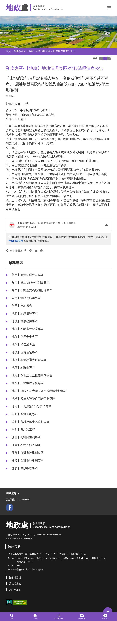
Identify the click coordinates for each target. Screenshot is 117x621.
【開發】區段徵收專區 (23, 468)
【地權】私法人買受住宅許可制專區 (32, 398)
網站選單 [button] (12, 493)
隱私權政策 (15, 583)
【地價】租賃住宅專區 (23, 352)
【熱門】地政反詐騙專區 (25, 298)
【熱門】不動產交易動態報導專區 (30, 290)
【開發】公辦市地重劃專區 (26, 452)
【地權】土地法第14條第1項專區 (30, 406)
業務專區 (18, 51)
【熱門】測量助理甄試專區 (26, 274)
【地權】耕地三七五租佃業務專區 (30, 375)
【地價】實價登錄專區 (23, 321)
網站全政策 (15, 589)
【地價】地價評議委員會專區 (27, 359)
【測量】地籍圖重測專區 (25, 437)
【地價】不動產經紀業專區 (26, 329)
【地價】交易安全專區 (23, 336)
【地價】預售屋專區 (22, 344)
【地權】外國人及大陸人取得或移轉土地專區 (38, 391)
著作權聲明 (15, 577)
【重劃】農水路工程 (22, 429)
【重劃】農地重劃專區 (23, 414)
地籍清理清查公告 (63, 51)
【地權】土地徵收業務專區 (26, 383)
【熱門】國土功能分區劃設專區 (29, 282)
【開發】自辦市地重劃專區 (26, 460)
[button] (109, 8)
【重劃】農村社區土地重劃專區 (29, 421)
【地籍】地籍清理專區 (38, 51)
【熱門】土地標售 (20, 305)
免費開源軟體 (15, 240)
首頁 (8, 51)
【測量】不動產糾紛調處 (25, 445)
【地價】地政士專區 (22, 367)
